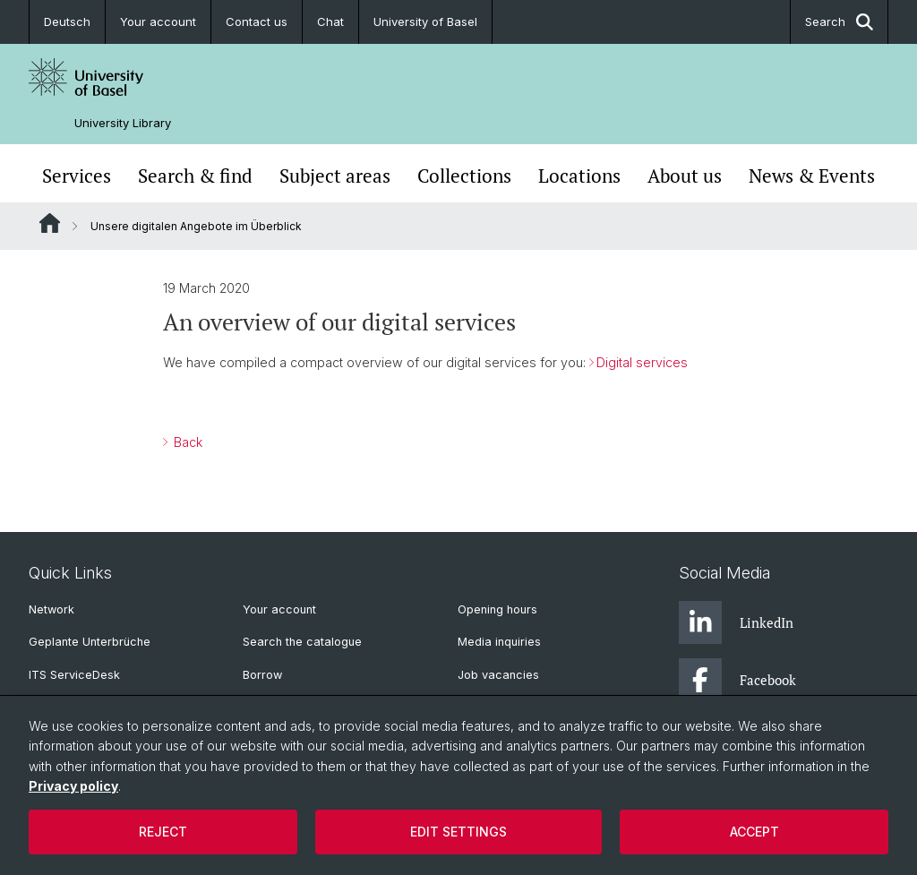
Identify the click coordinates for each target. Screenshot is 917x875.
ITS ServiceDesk (74, 675)
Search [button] (839, 21)
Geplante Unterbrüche (89, 641)
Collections (464, 175)
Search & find (195, 175)
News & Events (812, 175)
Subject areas (334, 175)
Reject (163, 831)
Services (76, 175)
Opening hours (497, 609)
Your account (158, 21)
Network (51, 609)
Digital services (642, 362)
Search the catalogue (302, 641)
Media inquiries (499, 641)
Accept (754, 831)
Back (186, 442)
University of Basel (425, 21)
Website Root (49, 223)
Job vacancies (498, 675)
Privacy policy (73, 786)
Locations (579, 175)
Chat (330, 21)
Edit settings (458, 831)
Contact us (256, 21)
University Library (122, 123)
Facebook (737, 679)
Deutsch (67, 21)
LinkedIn (736, 622)
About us (684, 175)
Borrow (262, 675)
